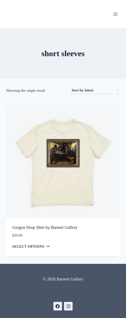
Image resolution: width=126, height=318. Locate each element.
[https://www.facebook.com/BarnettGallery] (57, 306)
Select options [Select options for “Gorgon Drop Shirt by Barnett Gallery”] (31, 246)
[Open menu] (115, 14)
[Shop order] (95, 90)
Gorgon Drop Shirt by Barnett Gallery (45, 227)
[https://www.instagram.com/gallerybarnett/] (68, 306)
